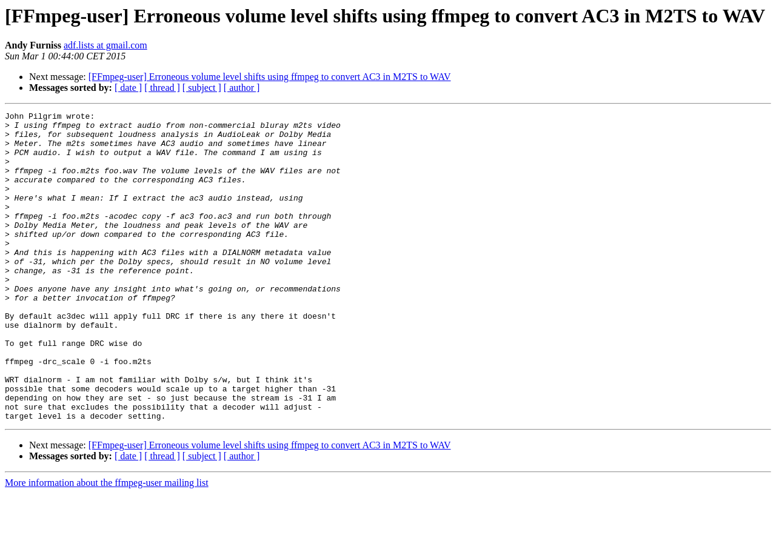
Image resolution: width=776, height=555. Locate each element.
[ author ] (242, 87)
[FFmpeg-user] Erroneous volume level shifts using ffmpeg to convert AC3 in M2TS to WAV (270, 76)
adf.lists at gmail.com (105, 45)
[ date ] (128, 87)
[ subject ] (201, 87)
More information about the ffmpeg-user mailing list (107, 544)
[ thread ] (162, 87)
